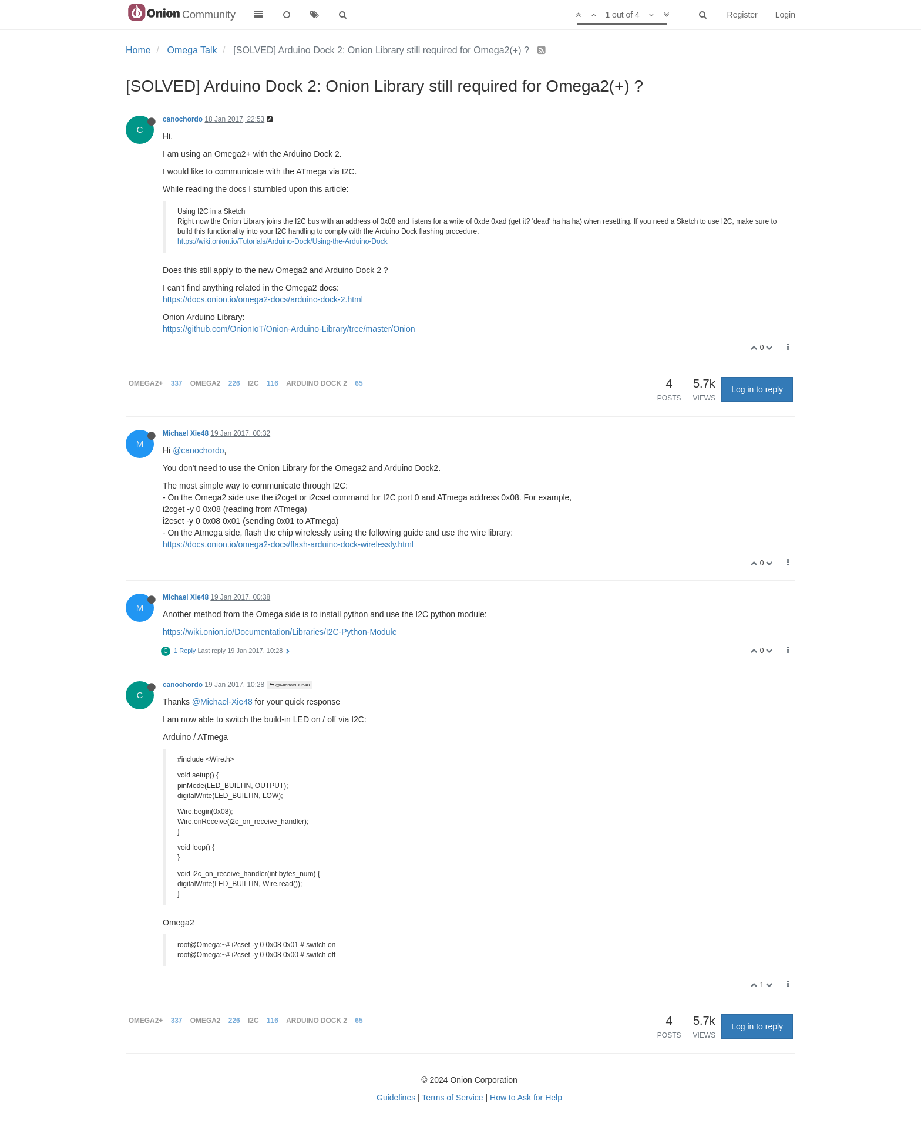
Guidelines (396, 1097)
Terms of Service (452, 1097)
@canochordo (198, 450)
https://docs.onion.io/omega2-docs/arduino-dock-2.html (263, 299)
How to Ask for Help (526, 1097)
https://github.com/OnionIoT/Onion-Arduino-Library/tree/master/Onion (289, 329)
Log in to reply (757, 389)
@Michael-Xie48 (222, 701)
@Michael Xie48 (290, 685)
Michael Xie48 (186, 433)
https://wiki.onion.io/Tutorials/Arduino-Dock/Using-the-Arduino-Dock (282, 241)
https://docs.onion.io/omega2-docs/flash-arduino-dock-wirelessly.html (288, 544)
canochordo (183, 119)
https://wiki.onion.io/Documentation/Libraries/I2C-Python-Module (279, 632)
